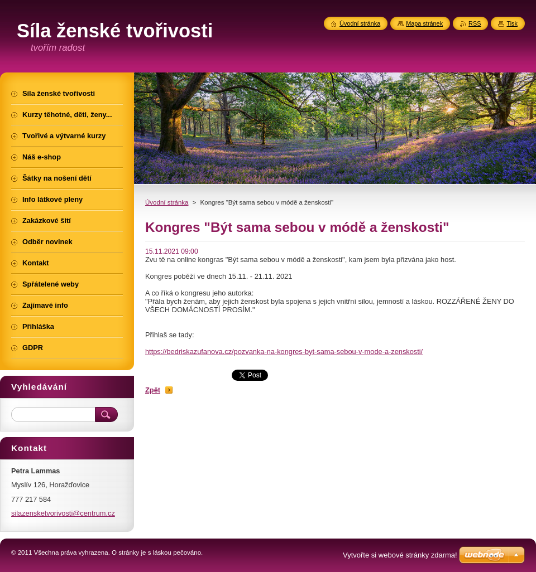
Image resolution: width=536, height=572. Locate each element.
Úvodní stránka (166, 202)
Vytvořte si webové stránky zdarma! (400, 555)
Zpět (152, 390)
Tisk (512, 23)
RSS (474, 23)
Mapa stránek (424, 23)
